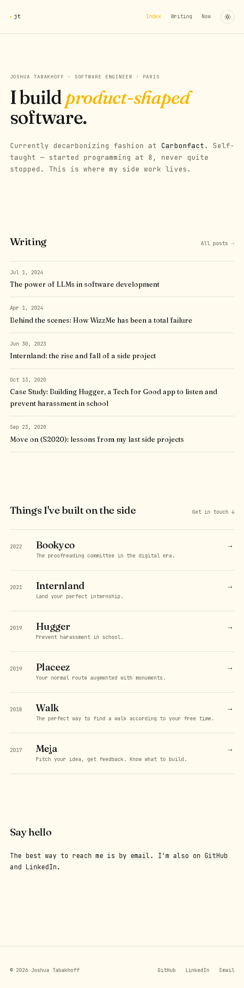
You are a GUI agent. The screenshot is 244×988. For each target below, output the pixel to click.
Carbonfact (182, 145)
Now (206, 16)
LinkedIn (41, 867)
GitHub (216, 856)
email (140, 856)
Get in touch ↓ (213, 512)
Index (153, 16)
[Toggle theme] (227, 17)
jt (17, 16)
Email (226, 970)
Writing (181, 16)
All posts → (217, 243)
